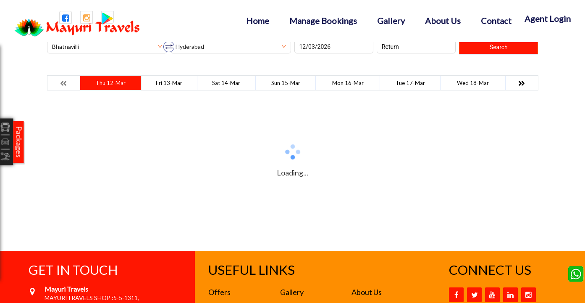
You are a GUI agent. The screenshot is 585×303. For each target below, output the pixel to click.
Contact (496, 21)
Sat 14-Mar (226, 83)
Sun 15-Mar (285, 83)
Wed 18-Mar (473, 83)
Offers (219, 292)
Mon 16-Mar (348, 83)
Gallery (391, 21)
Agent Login (548, 18)
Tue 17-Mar (410, 83)
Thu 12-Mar (111, 83)
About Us (443, 21)
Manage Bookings (323, 21)
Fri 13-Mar (169, 83)
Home (257, 21)
